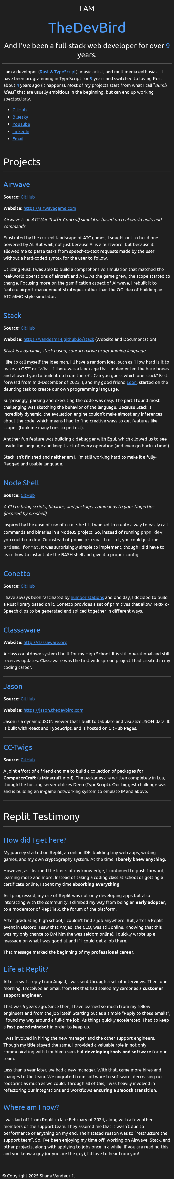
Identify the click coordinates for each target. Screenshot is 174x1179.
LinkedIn (20, 131)
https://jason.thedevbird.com (53, 708)
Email (17, 138)
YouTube (21, 124)
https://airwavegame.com (50, 208)
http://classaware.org (46, 640)
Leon (132, 382)
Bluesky (20, 117)
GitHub (19, 109)
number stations (87, 595)
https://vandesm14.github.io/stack (59, 339)
